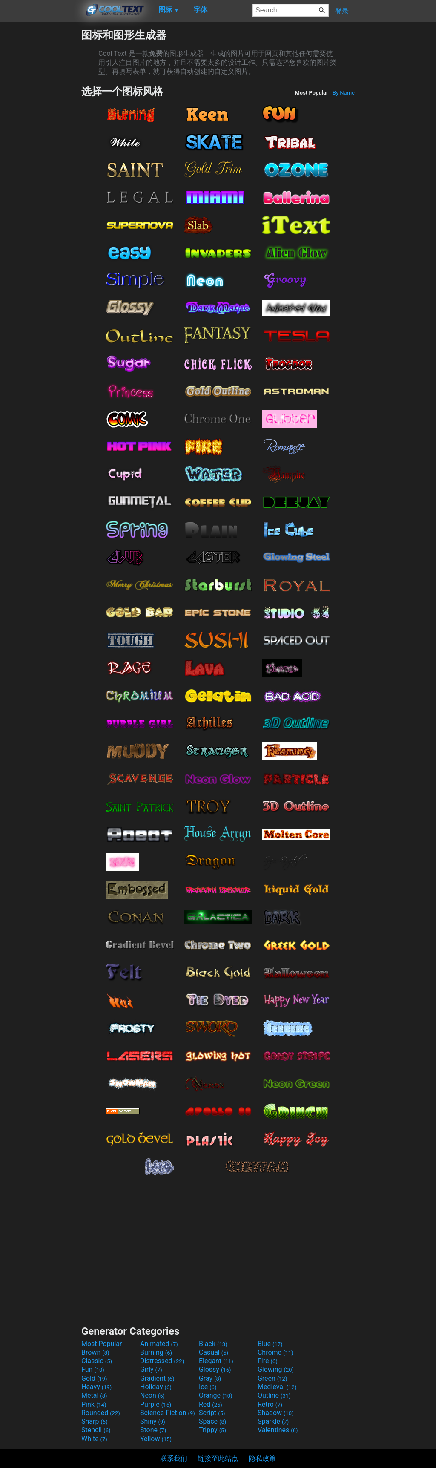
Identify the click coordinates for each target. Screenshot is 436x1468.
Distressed (162, 1361)
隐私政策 (262, 1458)
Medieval (277, 1387)
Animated (159, 1344)
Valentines (278, 1430)
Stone (153, 1430)
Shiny (152, 1421)
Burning (156, 1352)
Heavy (96, 1387)
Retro (270, 1404)
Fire (268, 1361)
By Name (344, 92)
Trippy (212, 1430)
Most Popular (101, 1344)
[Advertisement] (40, 156)
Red (210, 1404)
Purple (155, 1404)
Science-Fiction (167, 1413)
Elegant (216, 1361)
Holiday (156, 1387)
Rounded (100, 1413)
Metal (94, 1395)
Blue (270, 1344)
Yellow (156, 1439)
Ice (207, 1387)
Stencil (95, 1430)
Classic (96, 1361)
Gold (94, 1378)
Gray (210, 1378)
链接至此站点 (218, 1458)
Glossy (215, 1369)
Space (212, 1421)
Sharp (94, 1421)
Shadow (276, 1413)
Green (272, 1378)
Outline (274, 1395)
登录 (342, 11)
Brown (95, 1352)
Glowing (276, 1369)
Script (212, 1413)
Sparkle (273, 1421)
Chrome (275, 1352)
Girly (151, 1369)
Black (213, 1344)
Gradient (157, 1378)
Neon (152, 1395)
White (94, 1439)
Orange (215, 1395)
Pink (93, 1404)
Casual (213, 1352)
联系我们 (173, 1458)
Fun (92, 1369)
